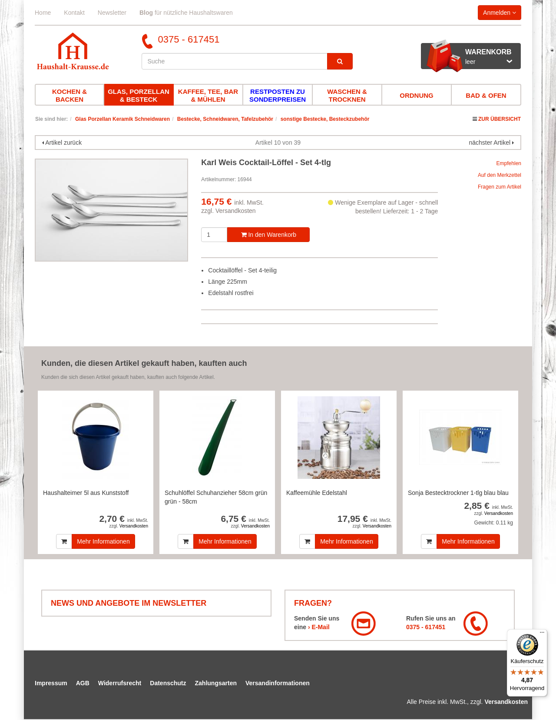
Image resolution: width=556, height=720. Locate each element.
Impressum (51, 683)
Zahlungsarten (216, 683)
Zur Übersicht (499, 119)
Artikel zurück (63, 142)
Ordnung (417, 95)
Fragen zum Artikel (499, 187)
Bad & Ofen (486, 95)
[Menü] (542, 634)
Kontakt (74, 12)
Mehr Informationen (103, 541)
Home (43, 12)
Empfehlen (508, 163)
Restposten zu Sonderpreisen (277, 95)
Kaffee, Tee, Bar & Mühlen (208, 95)
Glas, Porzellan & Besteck (138, 95)
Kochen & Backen (69, 95)
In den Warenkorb (269, 234)
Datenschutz (168, 683)
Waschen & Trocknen (347, 95)
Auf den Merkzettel (499, 175)
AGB (82, 683)
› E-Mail (319, 627)
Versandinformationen (277, 683)
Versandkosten (235, 210)
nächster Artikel (490, 142)
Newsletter (112, 12)
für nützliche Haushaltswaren (186, 12)
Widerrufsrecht (119, 683)
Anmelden (499, 12)
